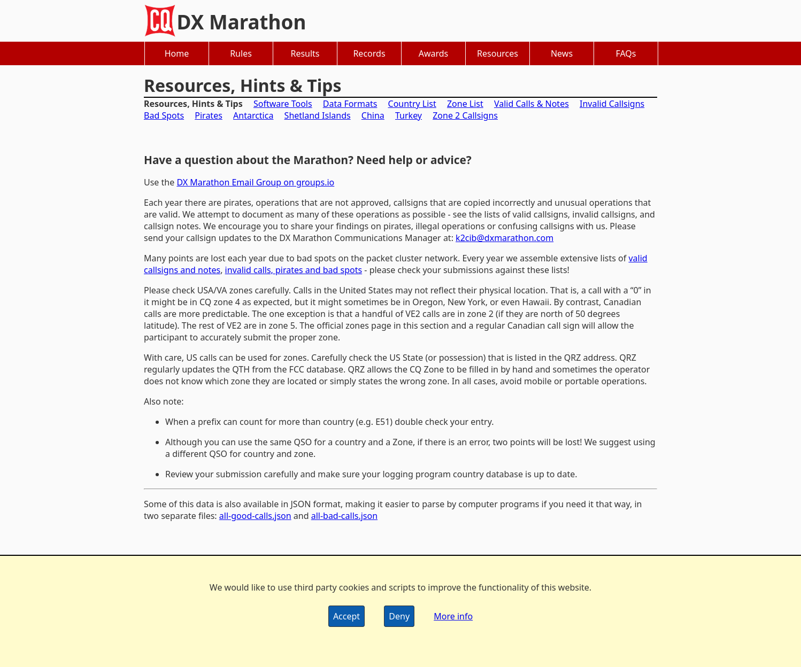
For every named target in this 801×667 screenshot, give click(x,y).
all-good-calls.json (255, 516)
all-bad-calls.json (344, 516)
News (562, 53)
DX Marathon (241, 22)
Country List (412, 104)
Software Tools (282, 104)
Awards (434, 53)
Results (304, 53)
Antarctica (253, 115)
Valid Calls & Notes (531, 104)
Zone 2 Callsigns (465, 115)
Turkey (408, 115)
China (372, 115)
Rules (241, 53)
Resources (497, 53)
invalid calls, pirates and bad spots (294, 270)
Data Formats (350, 104)
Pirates (208, 115)
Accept (346, 616)
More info (453, 616)
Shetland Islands (317, 115)
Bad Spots (164, 115)
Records (369, 53)
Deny (399, 616)
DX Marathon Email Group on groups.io (255, 182)
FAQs (625, 53)
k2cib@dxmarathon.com (504, 238)
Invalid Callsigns (612, 104)
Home (177, 53)
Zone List (465, 104)
